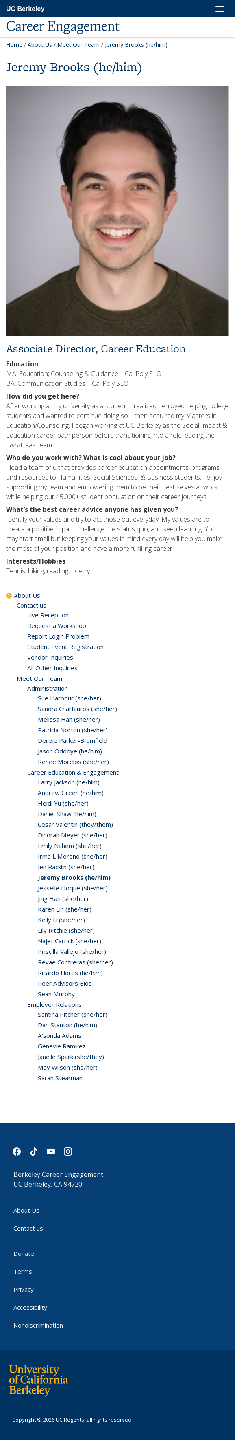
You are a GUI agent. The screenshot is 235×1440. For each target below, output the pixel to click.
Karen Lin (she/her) (64, 909)
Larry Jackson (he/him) (69, 782)
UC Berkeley (25, 8)
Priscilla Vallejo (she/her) (72, 951)
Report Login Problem (58, 636)
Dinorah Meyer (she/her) (72, 835)
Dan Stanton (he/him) (67, 1025)
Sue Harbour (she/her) (69, 698)
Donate (23, 1253)
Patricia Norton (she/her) (73, 730)
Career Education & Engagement (73, 772)
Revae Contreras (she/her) (75, 962)
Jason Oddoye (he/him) (70, 751)
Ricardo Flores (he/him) (70, 973)
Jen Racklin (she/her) (66, 867)
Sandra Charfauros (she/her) (77, 709)
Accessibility (30, 1307)
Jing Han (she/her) (63, 898)
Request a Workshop (56, 625)
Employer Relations (54, 1004)
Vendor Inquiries (50, 657)
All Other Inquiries (52, 668)
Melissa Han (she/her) (69, 719)
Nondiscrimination (38, 1325)
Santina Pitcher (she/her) (72, 1014)
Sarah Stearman (60, 1078)
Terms (22, 1271)
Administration (47, 688)
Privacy (23, 1289)
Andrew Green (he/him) (71, 792)
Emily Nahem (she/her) (70, 845)
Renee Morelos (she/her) (73, 761)
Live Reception (48, 615)
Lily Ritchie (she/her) (66, 930)
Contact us (31, 605)
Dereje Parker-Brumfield (72, 740)
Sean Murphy (56, 994)
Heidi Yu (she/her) (63, 803)
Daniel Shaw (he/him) (67, 814)
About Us (40, 44)
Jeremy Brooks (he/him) (74, 877)
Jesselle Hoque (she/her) (73, 888)
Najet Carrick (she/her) (69, 941)
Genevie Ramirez (62, 1046)
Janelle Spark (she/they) (71, 1056)
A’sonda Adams (59, 1035)
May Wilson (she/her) (68, 1067)
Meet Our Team (78, 44)
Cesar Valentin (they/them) (75, 824)
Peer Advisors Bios (65, 983)
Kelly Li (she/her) (61, 920)
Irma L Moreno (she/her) (72, 856)
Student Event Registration (65, 647)
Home (14, 44)
